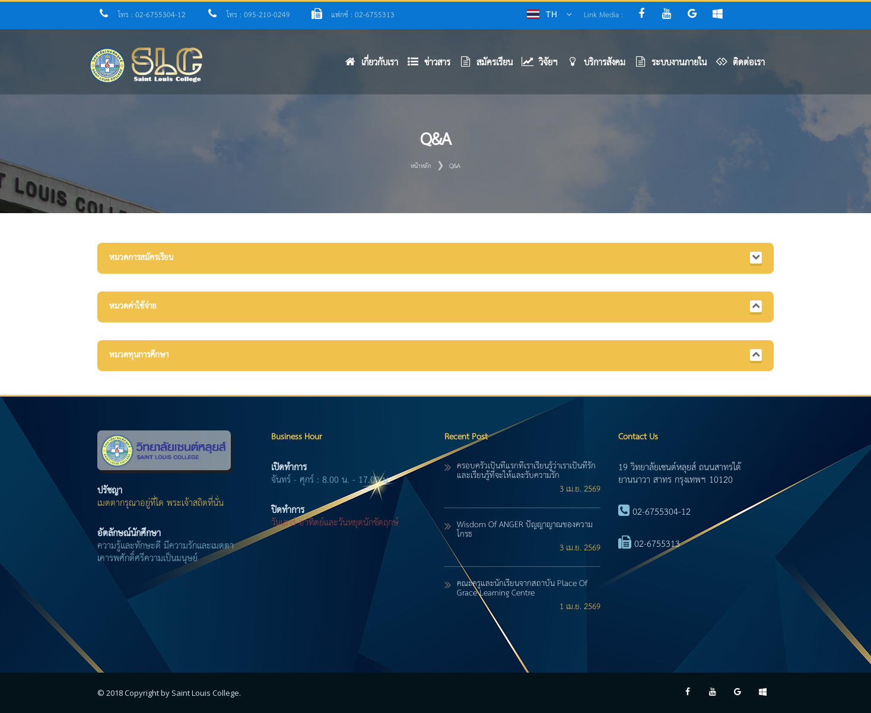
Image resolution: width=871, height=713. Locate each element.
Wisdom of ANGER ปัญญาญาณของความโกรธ (525, 529)
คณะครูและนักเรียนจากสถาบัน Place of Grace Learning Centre (522, 588)
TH (551, 14)
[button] (433, 65)
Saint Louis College (205, 692)
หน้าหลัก (421, 166)
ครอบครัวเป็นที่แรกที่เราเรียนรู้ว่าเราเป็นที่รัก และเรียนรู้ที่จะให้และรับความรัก (526, 470)
